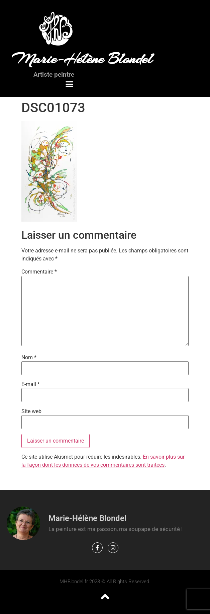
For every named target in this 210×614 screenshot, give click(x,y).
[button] (69, 84)
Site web (31, 411)
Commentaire (39, 272)
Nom (28, 357)
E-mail (30, 384)
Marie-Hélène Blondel (82, 59)
